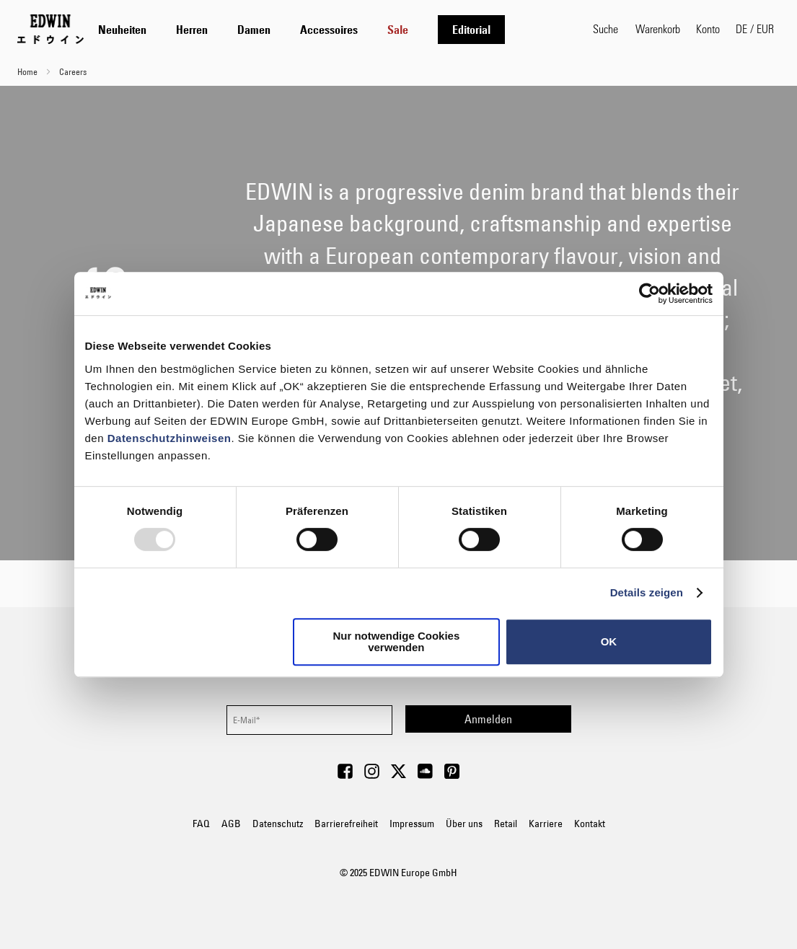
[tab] (338, 29)
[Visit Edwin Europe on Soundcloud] (425, 775)
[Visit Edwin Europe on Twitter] (398, 775)
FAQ (201, 823)
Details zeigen (646, 592)
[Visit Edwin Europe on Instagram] (371, 775)
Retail (505, 823)
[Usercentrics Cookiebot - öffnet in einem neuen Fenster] (649, 293)
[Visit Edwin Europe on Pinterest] (451, 775)
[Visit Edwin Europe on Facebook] (345, 775)
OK (609, 641)
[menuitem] (122, 29)
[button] (755, 29)
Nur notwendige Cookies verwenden (396, 641)
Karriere (546, 823)
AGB (231, 823)
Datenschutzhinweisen (169, 438)
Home (28, 71)
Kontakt (589, 823)
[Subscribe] (488, 719)
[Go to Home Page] (50, 28)
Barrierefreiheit (346, 823)
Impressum (411, 823)
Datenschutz (277, 823)
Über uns (464, 823)
